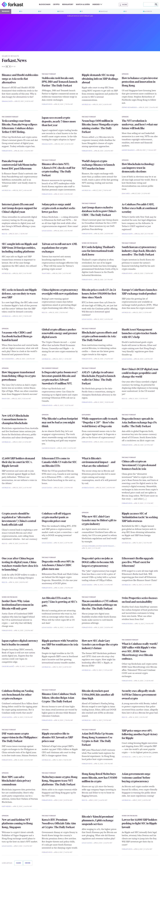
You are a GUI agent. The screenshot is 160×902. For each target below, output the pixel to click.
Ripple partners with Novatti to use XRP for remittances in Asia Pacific (60, 644)
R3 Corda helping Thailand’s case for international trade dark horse (98, 250)
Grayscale (104, 11)
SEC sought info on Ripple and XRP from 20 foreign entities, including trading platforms (19, 247)
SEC (125, 11)
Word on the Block (89, 243)
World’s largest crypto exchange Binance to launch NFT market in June (98, 164)
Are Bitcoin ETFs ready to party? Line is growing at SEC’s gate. (59, 601)
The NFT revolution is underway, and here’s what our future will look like (140, 124)
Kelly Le (4, 234)
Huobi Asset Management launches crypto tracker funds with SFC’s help (139, 333)
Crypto (56, 4)
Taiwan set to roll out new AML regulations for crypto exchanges (59, 247)
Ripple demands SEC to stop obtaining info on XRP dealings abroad (100, 78)
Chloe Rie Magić (8, 666)
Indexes (96, 4)
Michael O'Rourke (88, 546)
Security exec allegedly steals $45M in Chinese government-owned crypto (139, 694)
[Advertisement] (80, 33)
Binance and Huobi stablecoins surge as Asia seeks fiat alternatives (20, 78)
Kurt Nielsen (6, 806)
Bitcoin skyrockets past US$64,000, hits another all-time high (98, 694)
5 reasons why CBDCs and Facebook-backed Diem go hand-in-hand (17, 336)
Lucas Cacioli (47, 231)
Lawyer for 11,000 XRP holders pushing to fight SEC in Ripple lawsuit (139, 823)
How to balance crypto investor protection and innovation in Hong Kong (140, 81)
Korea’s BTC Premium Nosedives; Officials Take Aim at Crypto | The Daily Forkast (59, 823)
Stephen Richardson (129, 107)
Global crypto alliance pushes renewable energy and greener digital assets (59, 333)
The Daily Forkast (49, 74)
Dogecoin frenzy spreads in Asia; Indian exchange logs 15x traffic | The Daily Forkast (139, 422)
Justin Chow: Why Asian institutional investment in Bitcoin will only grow (18, 604)
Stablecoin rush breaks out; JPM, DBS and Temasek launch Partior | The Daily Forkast (59, 81)
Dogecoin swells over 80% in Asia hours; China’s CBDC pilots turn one (58, 565)
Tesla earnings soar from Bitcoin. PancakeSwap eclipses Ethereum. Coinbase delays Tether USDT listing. (19, 126)
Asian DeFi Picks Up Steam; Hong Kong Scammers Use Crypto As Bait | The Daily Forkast (97, 739)
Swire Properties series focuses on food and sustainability (139, 599)
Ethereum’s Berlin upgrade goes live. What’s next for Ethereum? (138, 562)
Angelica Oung (88, 488)
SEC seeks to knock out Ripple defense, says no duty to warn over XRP (19, 293)
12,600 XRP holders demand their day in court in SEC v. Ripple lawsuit (18, 462)
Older (18, 863)
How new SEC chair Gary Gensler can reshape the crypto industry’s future (100, 644)
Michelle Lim (86, 104)
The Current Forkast (10, 117)
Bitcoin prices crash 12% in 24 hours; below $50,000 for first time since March (99, 293)
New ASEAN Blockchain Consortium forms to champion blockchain (15, 419)
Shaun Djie (6, 399)
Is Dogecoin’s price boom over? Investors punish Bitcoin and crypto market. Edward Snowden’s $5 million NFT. (60, 377)
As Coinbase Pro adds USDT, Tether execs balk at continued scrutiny (139, 208)
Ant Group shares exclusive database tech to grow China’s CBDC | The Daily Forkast (99, 211)
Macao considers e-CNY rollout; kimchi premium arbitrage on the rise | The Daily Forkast (100, 604)
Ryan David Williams (106, 546)
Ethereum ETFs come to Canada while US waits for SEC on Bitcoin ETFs (59, 462)
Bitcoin (61, 11)
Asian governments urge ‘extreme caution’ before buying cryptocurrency (136, 777)
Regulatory (67, 4)
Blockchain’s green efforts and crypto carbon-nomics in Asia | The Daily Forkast (99, 336)
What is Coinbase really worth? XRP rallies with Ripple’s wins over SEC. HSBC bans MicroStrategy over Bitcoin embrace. (140, 651)
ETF (82, 11)
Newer (27, 863)
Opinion (125, 74)
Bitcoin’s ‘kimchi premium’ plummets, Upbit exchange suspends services (98, 820)
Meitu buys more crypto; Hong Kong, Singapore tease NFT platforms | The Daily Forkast (59, 780)
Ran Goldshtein (8, 359)
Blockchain (44, 4)
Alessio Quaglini (128, 150)
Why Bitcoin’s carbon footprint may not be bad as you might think (60, 422)
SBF (40, 11)
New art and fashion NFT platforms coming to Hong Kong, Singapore (17, 823)
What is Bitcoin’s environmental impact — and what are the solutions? (98, 462)
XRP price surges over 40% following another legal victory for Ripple (140, 734)
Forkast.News (47, 104)
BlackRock (148, 11)
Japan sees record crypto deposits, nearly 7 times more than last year (59, 121)
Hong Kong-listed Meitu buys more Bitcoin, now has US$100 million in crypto (99, 777)
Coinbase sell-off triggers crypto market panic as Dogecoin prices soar (56, 517)
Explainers (86, 415)
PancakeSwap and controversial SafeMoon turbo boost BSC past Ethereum (19, 164)
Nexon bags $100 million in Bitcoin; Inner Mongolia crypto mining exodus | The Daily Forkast (100, 126)
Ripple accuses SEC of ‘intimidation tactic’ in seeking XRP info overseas (140, 517)
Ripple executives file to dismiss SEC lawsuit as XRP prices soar (57, 737)
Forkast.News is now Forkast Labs (80, 16)
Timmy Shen (46, 273)
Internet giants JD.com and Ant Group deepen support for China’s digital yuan (19, 208)
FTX (21, 11)
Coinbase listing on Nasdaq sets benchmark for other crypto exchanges (17, 694)
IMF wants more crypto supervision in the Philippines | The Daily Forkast (20, 737)
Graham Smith (7, 101)
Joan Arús (126, 193)
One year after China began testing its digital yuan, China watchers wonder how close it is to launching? (20, 563)
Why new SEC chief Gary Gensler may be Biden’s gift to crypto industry (99, 520)
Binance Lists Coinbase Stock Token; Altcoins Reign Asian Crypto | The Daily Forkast (59, 697)
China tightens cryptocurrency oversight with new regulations (60, 291)
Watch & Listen (83, 4)
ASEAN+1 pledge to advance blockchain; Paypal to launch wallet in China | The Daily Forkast (99, 377)
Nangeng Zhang (48, 448)
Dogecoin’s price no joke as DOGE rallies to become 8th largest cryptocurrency (98, 562)
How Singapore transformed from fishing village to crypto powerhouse (19, 375)
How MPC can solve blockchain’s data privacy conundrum (16, 780)
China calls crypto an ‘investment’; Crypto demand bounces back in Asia (139, 465)
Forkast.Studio (127, 624)
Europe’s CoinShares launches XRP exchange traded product (139, 291)
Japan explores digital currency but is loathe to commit (20, 642)
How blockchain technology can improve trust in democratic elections (138, 167)
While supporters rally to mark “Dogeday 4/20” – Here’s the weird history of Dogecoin (100, 422)
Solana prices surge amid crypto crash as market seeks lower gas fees (58, 208)
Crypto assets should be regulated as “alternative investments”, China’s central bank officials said (19, 519)
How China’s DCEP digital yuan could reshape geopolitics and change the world (140, 372)
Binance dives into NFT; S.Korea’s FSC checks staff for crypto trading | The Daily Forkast (58, 169)
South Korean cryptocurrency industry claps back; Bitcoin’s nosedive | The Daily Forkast (139, 250)
